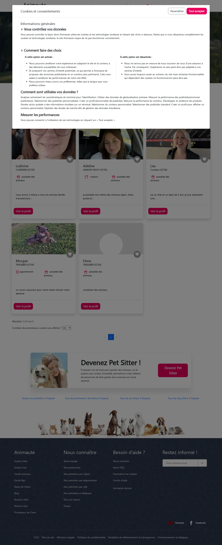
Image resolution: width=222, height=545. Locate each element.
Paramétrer (177, 11)
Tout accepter (197, 11)
